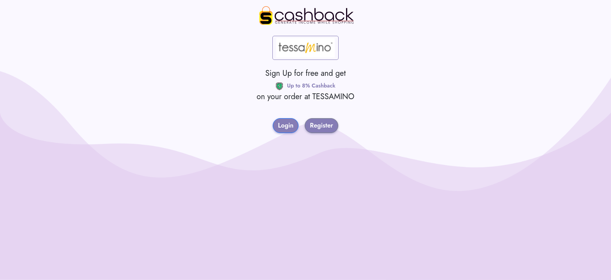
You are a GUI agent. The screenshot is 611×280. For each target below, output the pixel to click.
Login (285, 125)
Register (321, 125)
